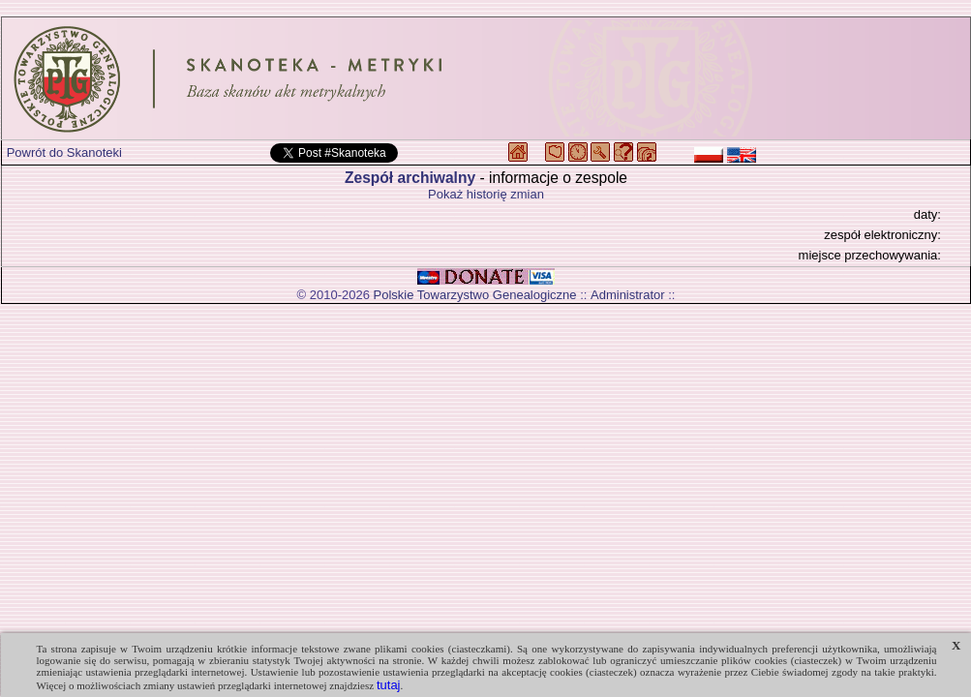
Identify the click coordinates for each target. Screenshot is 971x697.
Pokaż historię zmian (486, 194)
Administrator (628, 295)
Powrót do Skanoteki (64, 152)
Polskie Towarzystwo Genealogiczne (475, 295)
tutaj (389, 685)
